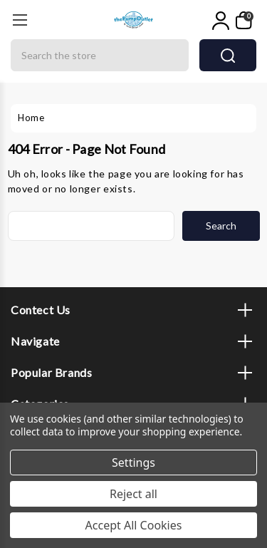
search (228, 55)
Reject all (133, 494)
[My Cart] (244, 20)
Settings (133, 462)
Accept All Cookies (133, 525)
